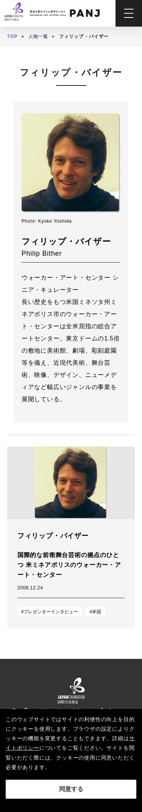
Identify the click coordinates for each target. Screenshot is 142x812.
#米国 (95, 611)
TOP (12, 36)
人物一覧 (38, 36)
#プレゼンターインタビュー (49, 611)
